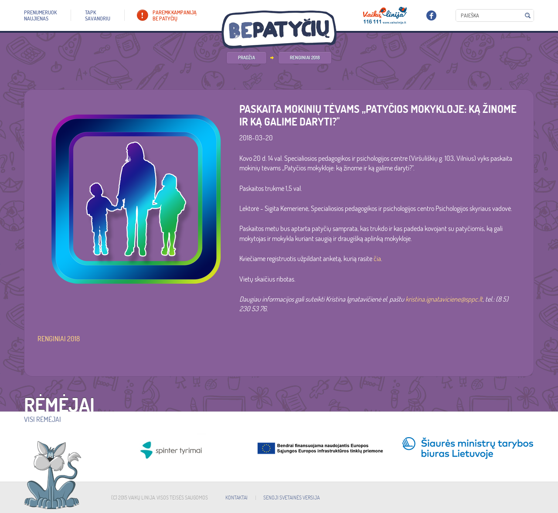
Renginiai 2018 (305, 57)
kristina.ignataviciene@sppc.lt (444, 299)
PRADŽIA (246, 57)
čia (377, 258)
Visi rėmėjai (42, 419)
